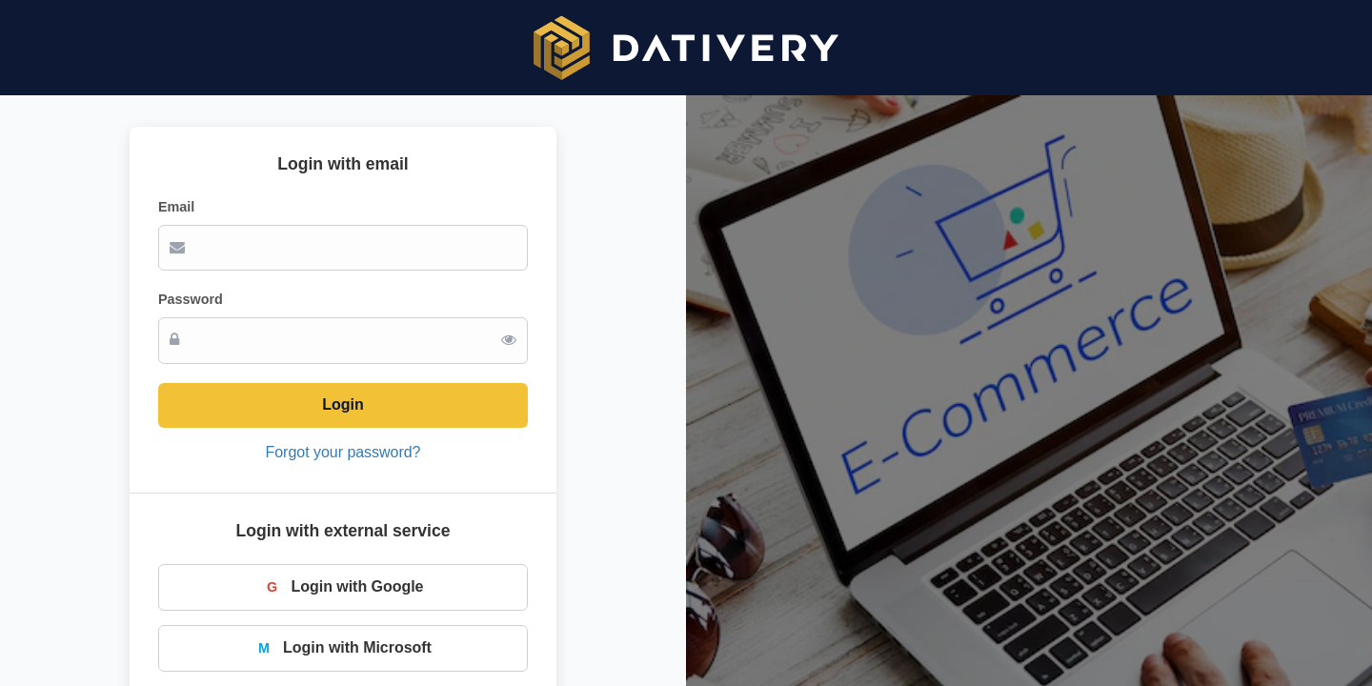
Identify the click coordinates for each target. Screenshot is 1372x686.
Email (176, 206)
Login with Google (343, 586)
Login (342, 404)
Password (190, 299)
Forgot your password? (343, 452)
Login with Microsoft (343, 647)
